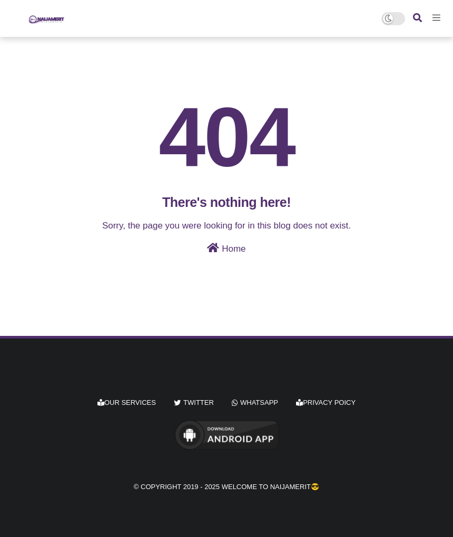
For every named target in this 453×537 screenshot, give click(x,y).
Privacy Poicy (326, 402)
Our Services (126, 402)
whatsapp (259, 402)
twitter (198, 402)
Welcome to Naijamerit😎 (270, 487)
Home (226, 248)
